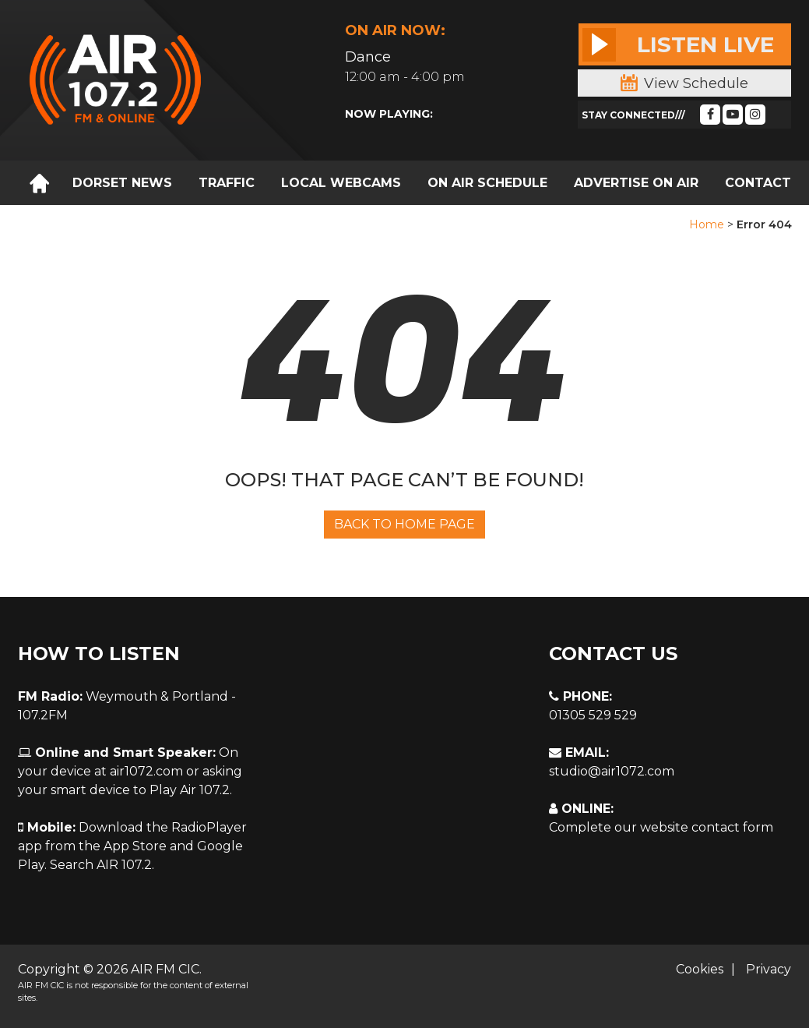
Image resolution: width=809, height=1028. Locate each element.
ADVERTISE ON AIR (636, 182)
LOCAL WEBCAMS (341, 182)
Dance (368, 56)
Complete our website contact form (661, 827)
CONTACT (758, 182)
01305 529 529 (593, 715)
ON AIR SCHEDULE (487, 182)
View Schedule (684, 83)
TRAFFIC (227, 182)
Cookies (699, 969)
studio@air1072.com (611, 771)
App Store (135, 846)
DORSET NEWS (122, 182)
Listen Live (678, 45)
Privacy (768, 969)
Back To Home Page (404, 524)
